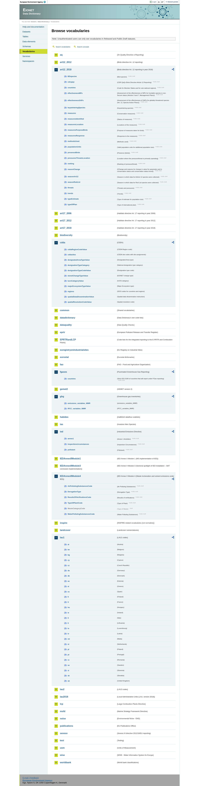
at (68, 544)
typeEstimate (73, 199)
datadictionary (67, 318)
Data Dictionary (43, 22)
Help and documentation (33, 27)
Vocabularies (29, 51)
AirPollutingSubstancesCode (80, 486)
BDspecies (72, 76)
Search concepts (83, 47)
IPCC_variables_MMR (77, 409)
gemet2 (64, 389)
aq (61, 55)
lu (68, 628)
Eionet (33, 22)
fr (68, 602)
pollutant (71, 450)
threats (71, 188)
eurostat (64, 357)
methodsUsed (74, 141)
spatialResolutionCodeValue (80, 302)
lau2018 (64, 697)
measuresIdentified (76, 119)
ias (61, 424)
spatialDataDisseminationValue (81, 297)
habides (64, 417)
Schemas (27, 46)
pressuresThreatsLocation (79, 158)
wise (62, 755)
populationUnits (74, 147)
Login (154, 2)
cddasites (72, 255)
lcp (61, 704)
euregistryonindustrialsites (74, 350)
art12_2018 (66, 69)
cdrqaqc (71, 82)
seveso (64, 733)
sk (69, 676)
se (69, 665)
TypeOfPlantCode (75, 503)
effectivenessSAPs (76, 100)
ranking (71, 164)
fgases (63, 372)
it (68, 618)
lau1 (62, 537)
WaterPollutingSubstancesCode (81, 514)
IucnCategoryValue (76, 281)
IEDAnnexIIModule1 (70, 458)
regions (71, 291)
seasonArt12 (73, 176)
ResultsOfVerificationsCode (79, 497)
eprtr (62, 332)
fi (68, 597)
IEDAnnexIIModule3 (70, 466)
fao (61, 364)
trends (70, 193)
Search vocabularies (63, 47)
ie (68, 613)
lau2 (62, 689)
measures (72, 113)
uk (69, 681)
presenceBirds (74, 152)
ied (61, 431)
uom (62, 748)
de (69, 571)
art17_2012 (66, 220)
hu (69, 607)
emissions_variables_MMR (79, 403)
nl (68, 644)
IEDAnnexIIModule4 (70, 476)
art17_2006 (66, 213)
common (64, 310)
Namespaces (28, 61)
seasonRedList (74, 182)
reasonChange (74, 169)
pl (68, 649)
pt (68, 655)
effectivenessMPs (75, 93)
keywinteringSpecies (76, 108)
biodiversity (66, 235)
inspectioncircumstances (78, 444)
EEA (33, 2)
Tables (25, 36)
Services (26, 56)
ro (68, 660)
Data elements (29, 41)
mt (69, 639)
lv (68, 634)
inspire (63, 523)
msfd (62, 711)
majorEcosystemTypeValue (79, 286)
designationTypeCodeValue (79, 270)
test (62, 740)
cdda (62, 242)
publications (66, 726)
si (68, 670)
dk (69, 576)
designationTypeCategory (78, 265)
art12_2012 (66, 62)
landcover (65, 530)
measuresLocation (75, 124)
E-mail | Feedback (31, 778)
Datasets (26, 32)
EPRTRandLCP (68, 339)
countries (72, 88)
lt (68, 623)
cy (69, 560)
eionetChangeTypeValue (78, 276)
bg (69, 555)
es (69, 592)
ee (69, 581)
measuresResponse (76, 136)
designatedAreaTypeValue (79, 260)
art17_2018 (66, 228)
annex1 (71, 439)
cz (69, 565)
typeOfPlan (72, 204)
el (68, 586)
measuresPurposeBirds (78, 130)
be (69, 550)
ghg (62, 396)
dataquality (66, 325)
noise (63, 718)
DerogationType (74, 492)
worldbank (65, 762)
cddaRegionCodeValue (77, 249)
